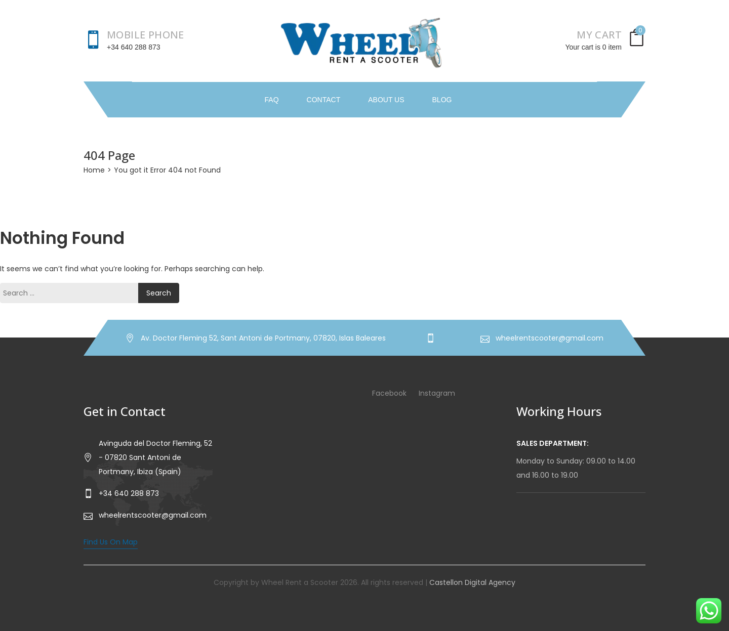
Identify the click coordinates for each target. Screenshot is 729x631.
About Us (386, 100)
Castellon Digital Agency (472, 582)
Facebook (389, 393)
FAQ (272, 100)
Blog (442, 100)
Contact (324, 100)
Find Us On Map (111, 542)
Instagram (437, 393)
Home (94, 170)
